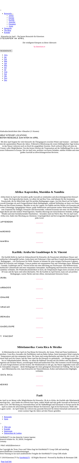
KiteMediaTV (25, 458)
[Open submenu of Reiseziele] (12, 14)
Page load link (6, 462)
